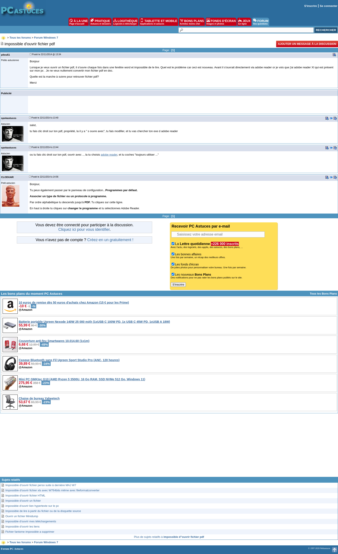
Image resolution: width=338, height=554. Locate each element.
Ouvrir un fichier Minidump (21, 516)
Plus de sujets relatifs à (169, 536)
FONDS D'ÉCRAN (221, 22)
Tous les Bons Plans (323, 293)
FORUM (260, 22)
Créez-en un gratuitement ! (110, 240)
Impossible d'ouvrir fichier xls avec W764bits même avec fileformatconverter (52, 490)
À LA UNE (78, 22)
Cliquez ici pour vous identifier (84, 229)
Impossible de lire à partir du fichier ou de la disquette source (43, 511)
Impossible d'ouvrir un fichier (23, 500)
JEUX (244, 22)
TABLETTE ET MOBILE (158, 22)
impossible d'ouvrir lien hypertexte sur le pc (32, 505)
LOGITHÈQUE (125, 22)
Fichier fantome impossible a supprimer (29, 531)
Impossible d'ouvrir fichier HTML (25, 495)
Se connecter (328, 6)
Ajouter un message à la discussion (307, 43)
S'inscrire (310, 6)
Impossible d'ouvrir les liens (22, 526)
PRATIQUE (100, 22)
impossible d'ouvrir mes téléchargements (30, 521)
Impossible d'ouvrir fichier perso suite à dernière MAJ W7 (40, 485)
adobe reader (109, 154)
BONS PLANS (192, 22)
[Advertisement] (169, 447)
